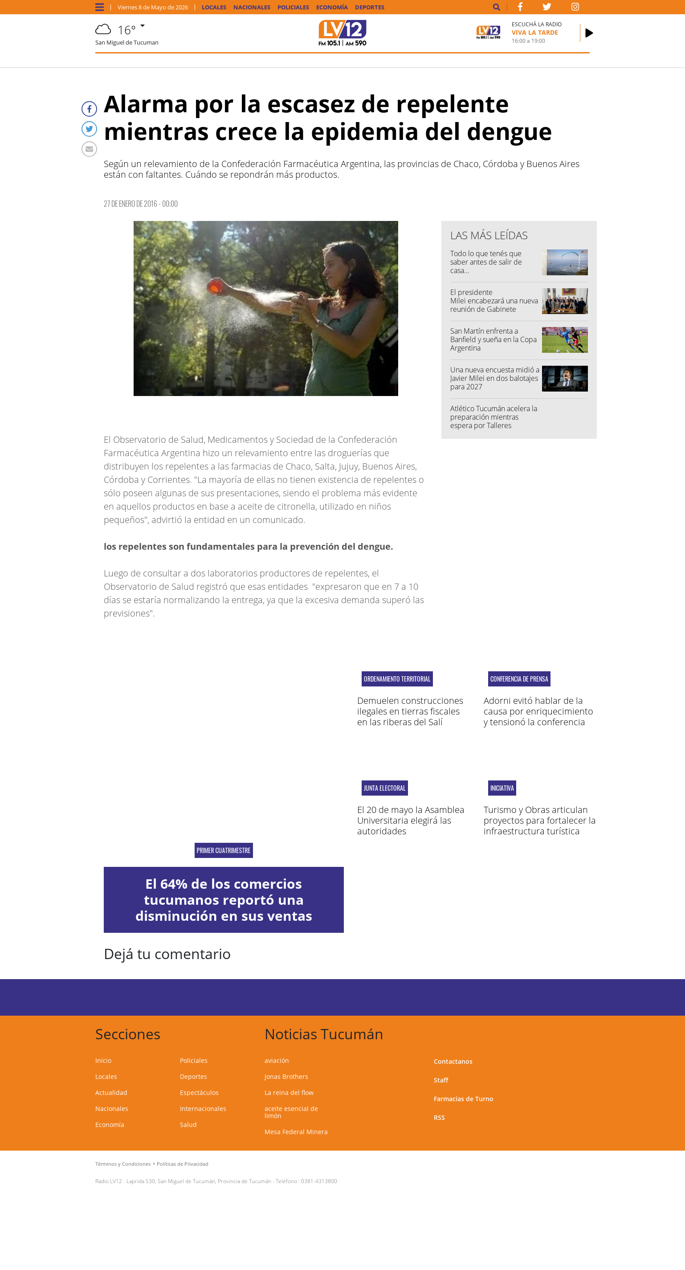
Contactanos (453, 1061)
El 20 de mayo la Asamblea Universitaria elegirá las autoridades (411, 820)
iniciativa (502, 788)
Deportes (369, 7)
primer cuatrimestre (224, 850)
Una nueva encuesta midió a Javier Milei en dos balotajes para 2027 (494, 378)
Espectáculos (199, 1092)
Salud (188, 1124)
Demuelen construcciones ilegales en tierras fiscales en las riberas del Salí (410, 711)
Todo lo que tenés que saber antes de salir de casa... (486, 262)
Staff (441, 1080)
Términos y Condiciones (123, 1163)
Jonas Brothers (286, 1076)
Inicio (103, 1060)
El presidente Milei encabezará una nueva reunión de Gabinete (494, 300)
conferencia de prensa (519, 679)
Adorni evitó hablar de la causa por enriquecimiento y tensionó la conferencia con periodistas (538, 716)
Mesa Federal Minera (296, 1131)
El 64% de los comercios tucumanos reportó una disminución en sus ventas (223, 899)
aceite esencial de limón (291, 1112)
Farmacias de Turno (463, 1098)
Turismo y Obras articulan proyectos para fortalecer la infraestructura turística (540, 820)
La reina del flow (289, 1092)
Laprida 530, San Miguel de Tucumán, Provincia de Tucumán (198, 1181)
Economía (332, 7)
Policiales (293, 7)
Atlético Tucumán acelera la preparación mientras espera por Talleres (493, 417)
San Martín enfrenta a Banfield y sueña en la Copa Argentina (493, 339)
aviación (277, 1060)
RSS (439, 1117)
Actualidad (111, 1092)
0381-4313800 (319, 1181)
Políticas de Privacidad (182, 1163)
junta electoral (385, 788)
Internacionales (203, 1108)
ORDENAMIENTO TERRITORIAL (397, 679)
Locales (214, 7)
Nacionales (251, 7)
